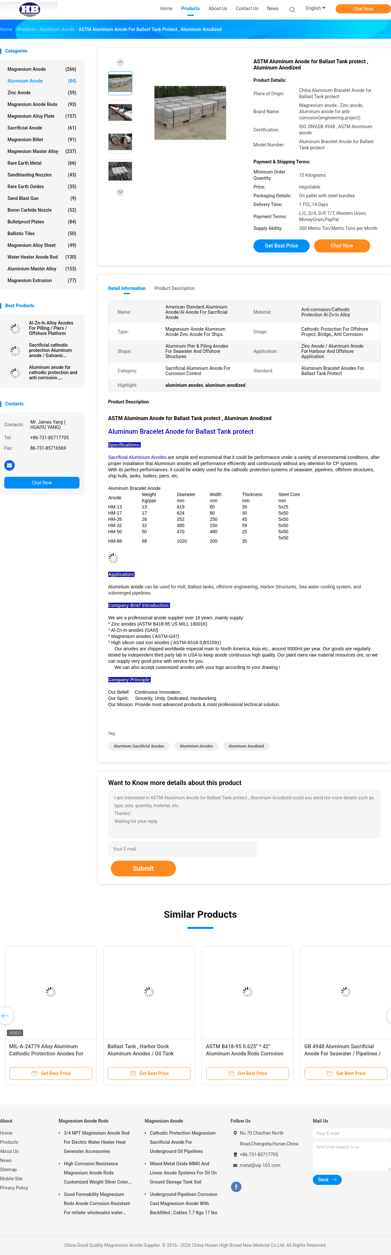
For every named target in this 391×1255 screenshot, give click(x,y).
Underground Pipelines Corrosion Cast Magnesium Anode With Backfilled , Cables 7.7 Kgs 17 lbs (183, 1203)
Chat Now (363, 8)
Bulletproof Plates (41, 222)
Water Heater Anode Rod (41, 257)
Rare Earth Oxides (41, 186)
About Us (9, 1151)
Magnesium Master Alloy (41, 151)
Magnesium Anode (41, 69)
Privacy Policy (14, 1187)
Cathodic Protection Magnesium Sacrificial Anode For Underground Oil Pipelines (183, 1142)
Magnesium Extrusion (41, 280)
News (5, 1160)
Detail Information (126, 288)
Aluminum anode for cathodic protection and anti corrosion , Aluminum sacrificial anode (53, 372)
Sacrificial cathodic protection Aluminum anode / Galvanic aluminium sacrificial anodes (50, 350)
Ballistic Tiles (41, 233)
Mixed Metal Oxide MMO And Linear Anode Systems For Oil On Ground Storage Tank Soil (183, 1173)
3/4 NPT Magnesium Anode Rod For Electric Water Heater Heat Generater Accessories (96, 1142)
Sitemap (8, 1169)
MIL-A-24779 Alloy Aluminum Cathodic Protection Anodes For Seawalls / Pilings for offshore (46, 1053)
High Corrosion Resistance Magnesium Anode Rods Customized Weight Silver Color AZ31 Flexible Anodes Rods (96, 1174)
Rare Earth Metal (41, 163)
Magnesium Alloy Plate (41, 116)
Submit (143, 868)
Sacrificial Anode (41, 128)
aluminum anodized (246, 746)
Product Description (174, 288)
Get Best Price (281, 246)
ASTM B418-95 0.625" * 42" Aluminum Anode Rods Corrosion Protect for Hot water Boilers (244, 1053)
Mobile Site (11, 1178)
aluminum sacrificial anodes (139, 746)
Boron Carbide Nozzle (41, 210)
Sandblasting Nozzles (41, 175)
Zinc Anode (41, 92)
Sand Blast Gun (41, 198)
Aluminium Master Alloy (41, 268)
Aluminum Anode (41, 81)
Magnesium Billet (41, 139)
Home (6, 1133)
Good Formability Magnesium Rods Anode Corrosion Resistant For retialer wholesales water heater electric (97, 1204)
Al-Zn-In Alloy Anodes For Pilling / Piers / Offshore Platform (51, 328)
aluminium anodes (196, 746)
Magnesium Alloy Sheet (41, 245)
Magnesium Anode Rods (41, 104)
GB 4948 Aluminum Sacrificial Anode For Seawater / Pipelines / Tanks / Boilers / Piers (342, 1053)
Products (9, 1142)
